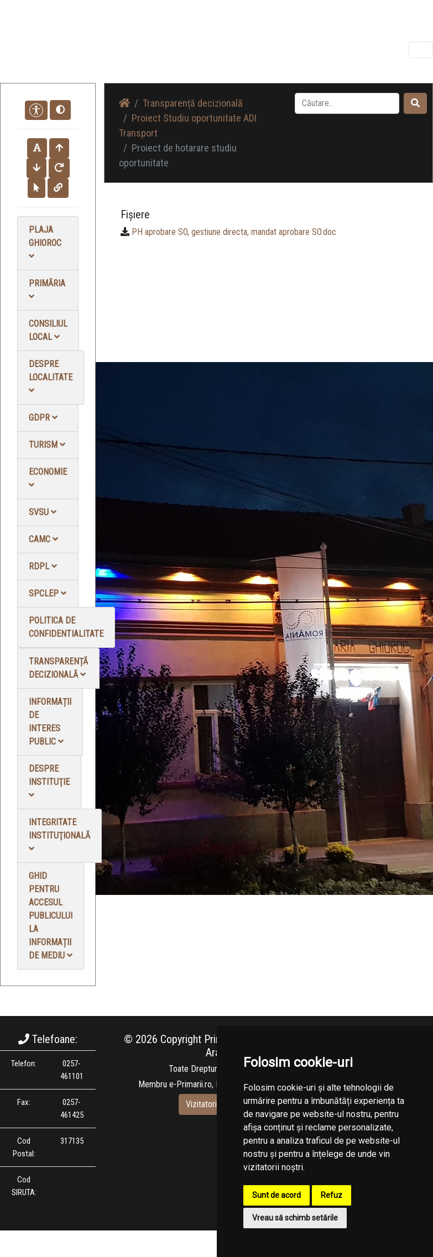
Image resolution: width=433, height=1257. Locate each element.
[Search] (347, 103)
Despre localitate (50, 377)
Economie (48, 478)
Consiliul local (48, 330)
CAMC (43, 539)
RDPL (43, 566)
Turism (47, 444)
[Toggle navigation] (421, 49)
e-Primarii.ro (190, 1084)
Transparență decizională (58, 668)
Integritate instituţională (59, 835)
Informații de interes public (50, 721)
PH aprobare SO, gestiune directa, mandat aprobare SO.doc (234, 232)
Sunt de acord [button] (276, 1195)
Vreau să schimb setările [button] (295, 1217)
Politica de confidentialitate (66, 627)
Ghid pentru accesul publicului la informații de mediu (50, 916)
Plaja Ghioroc (45, 242)
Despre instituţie (49, 781)
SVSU (42, 512)
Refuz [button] (331, 1195)
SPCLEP (47, 593)
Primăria (47, 289)
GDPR (43, 417)
